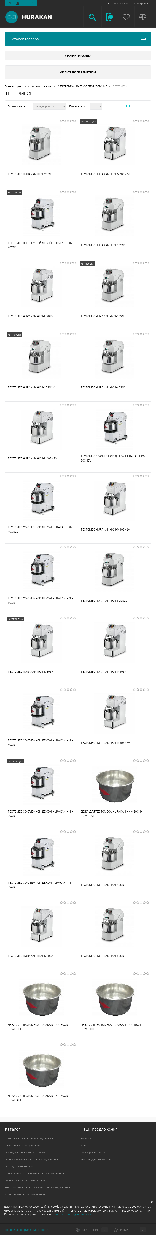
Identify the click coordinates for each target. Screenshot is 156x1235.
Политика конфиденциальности (26, 1230)
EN (9, 3)
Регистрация (140, 3)
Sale (83, 1145)
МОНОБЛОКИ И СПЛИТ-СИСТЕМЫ (26, 1180)
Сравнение (92, 1230)
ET (25, 3)
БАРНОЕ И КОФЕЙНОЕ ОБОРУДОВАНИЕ (29, 1138)
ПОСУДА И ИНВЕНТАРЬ (19, 1166)
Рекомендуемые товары (95, 1159)
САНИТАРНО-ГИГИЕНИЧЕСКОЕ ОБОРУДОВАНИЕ (34, 1173)
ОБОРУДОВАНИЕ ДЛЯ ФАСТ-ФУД (25, 1152)
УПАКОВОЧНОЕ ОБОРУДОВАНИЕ (25, 1194)
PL (33, 3)
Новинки (85, 1138)
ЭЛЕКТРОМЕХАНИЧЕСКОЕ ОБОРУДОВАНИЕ (82, 86)
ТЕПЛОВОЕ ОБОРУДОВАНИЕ (22, 1145)
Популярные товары (93, 1152)
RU (17, 3)
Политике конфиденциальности (73, 1214)
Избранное (130, 1230)
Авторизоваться (117, 3)
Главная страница (15, 86)
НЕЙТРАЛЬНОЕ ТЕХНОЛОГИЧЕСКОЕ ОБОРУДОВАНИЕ (37, 1187)
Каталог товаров (78, 39)
